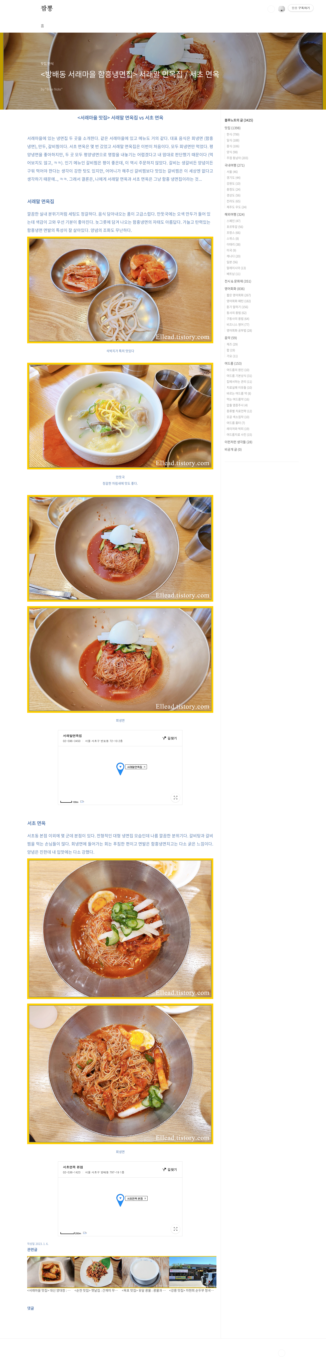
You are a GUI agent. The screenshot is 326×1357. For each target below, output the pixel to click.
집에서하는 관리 (239, 381)
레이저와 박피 (238, 428)
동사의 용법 (237, 312)
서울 (232, 171)
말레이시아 (236, 268)
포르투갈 (235, 226)
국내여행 (235, 165)
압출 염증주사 (237, 405)
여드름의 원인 (238, 369)
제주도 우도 (237, 207)
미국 (231, 250)
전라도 (233, 201)
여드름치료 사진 (239, 434)
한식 (233, 134)
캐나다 (233, 256)
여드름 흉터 (236, 422)
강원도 (233, 183)
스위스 (233, 238)
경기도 (233, 177)
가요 (232, 356)
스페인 (233, 221)
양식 (232, 152)
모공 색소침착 (238, 417)
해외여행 (235, 214)
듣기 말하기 (237, 307)
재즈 (232, 344)
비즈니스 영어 (238, 324)
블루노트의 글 (239, 120)
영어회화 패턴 (239, 301)
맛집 (233, 127)
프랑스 (233, 232)
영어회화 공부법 (239, 330)
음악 (231, 337)
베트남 (233, 273)
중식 (233, 146)
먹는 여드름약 (238, 399)
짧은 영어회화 (239, 295)
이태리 (233, 244)
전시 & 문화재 (238, 281)
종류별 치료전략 (239, 411)
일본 (232, 262)
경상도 (233, 195)
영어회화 (235, 288)
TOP (281, 1353)
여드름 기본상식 (239, 375)
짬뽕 (47, 9)
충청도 (233, 189)
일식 (233, 140)
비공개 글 (233, 449)
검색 (271, 9)
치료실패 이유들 (239, 387)
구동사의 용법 (238, 318)
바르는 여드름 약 (239, 393)
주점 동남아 (237, 158)
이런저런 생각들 (238, 442)
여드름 (233, 363)
